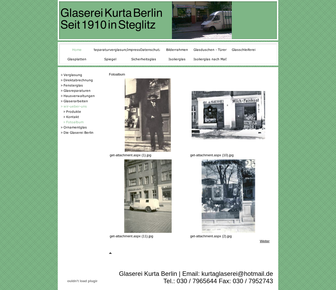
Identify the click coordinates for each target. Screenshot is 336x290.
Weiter (265, 241)
